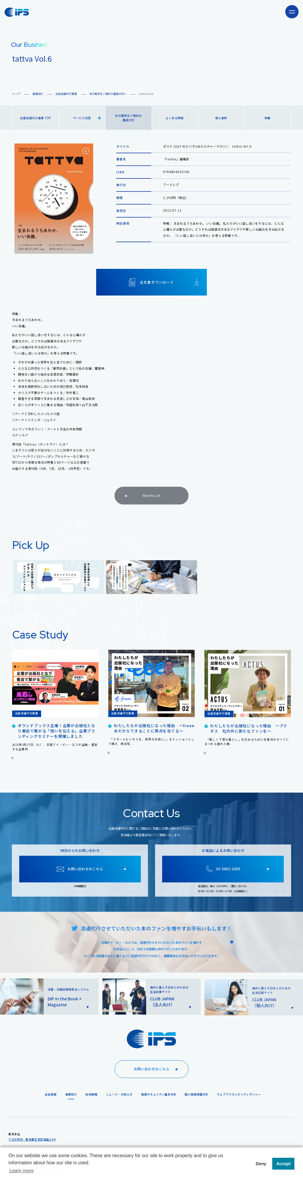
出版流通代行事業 (66, 94)
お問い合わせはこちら (158, 1069)
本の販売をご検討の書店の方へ (108, 94)
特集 (267, 118)
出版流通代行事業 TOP (35, 118)
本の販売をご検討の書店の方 (128, 118)
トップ (16, 94)
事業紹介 (38, 94)
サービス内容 (87, 118)
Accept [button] (283, 1163)
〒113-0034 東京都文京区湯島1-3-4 (31, 1139)
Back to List (141, 500)
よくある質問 (174, 118)
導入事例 (221, 118)
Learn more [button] (21, 1170)
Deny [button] (261, 1163)
